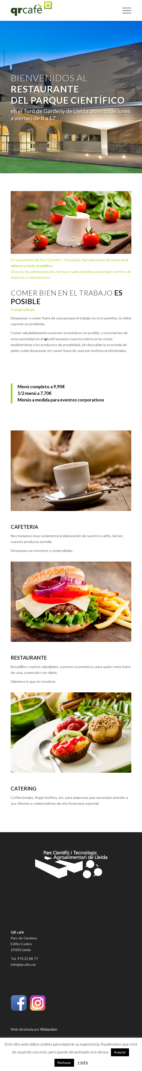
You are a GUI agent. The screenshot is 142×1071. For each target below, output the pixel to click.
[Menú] (124, 10)
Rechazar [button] (64, 1063)
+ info (82, 1062)
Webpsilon (48, 1029)
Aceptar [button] (120, 1052)
